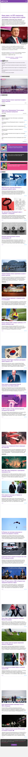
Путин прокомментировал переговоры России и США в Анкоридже (13, 90)
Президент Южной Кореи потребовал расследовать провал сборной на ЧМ (15, 147)
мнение (3, 105)
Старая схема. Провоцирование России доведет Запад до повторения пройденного (13, 110)
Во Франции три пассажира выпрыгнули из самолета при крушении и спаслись (12, 532)
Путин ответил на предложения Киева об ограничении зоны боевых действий (16, 155)
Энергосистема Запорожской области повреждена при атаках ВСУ (14, 138)
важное (3, 79)
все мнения (24, 113)
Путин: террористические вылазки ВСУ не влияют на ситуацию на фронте (13, 729)
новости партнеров (5, 76)
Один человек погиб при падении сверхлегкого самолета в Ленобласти (13, 643)
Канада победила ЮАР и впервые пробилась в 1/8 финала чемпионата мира (17, 165)
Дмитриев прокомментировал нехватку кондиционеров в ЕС (13, 126)
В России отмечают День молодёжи (8, 72)
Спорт (9, 145)
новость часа (4, 95)
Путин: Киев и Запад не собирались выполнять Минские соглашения (13, 619)
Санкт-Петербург (5, 19)
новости (3, 115)
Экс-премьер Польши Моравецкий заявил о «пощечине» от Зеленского (13, 123)
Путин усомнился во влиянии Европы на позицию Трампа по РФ (13, 668)
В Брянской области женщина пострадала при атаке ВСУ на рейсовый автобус (14, 557)
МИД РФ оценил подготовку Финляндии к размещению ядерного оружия (12, 119)
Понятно (14, 744)
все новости (24, 141)
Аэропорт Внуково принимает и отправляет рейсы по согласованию (12, 130)
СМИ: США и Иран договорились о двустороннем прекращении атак (13, 471)
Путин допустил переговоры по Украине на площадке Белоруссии (12, 495)
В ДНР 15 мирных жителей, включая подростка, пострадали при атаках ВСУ (13, 134)
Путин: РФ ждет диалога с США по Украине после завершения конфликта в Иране (13, 581)
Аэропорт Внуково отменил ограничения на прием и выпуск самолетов (14, 100)
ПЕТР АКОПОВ (4, 113)
